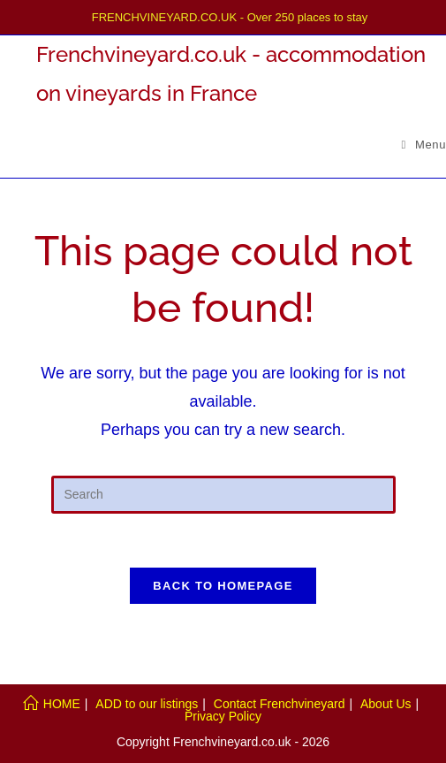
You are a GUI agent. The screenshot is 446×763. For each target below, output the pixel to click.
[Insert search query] (223, 495)
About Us (386, 704)
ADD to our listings (146, 704)
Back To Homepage (222, 585)
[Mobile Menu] (424, 144)
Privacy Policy (223, 716)
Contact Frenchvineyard (279, 704)
